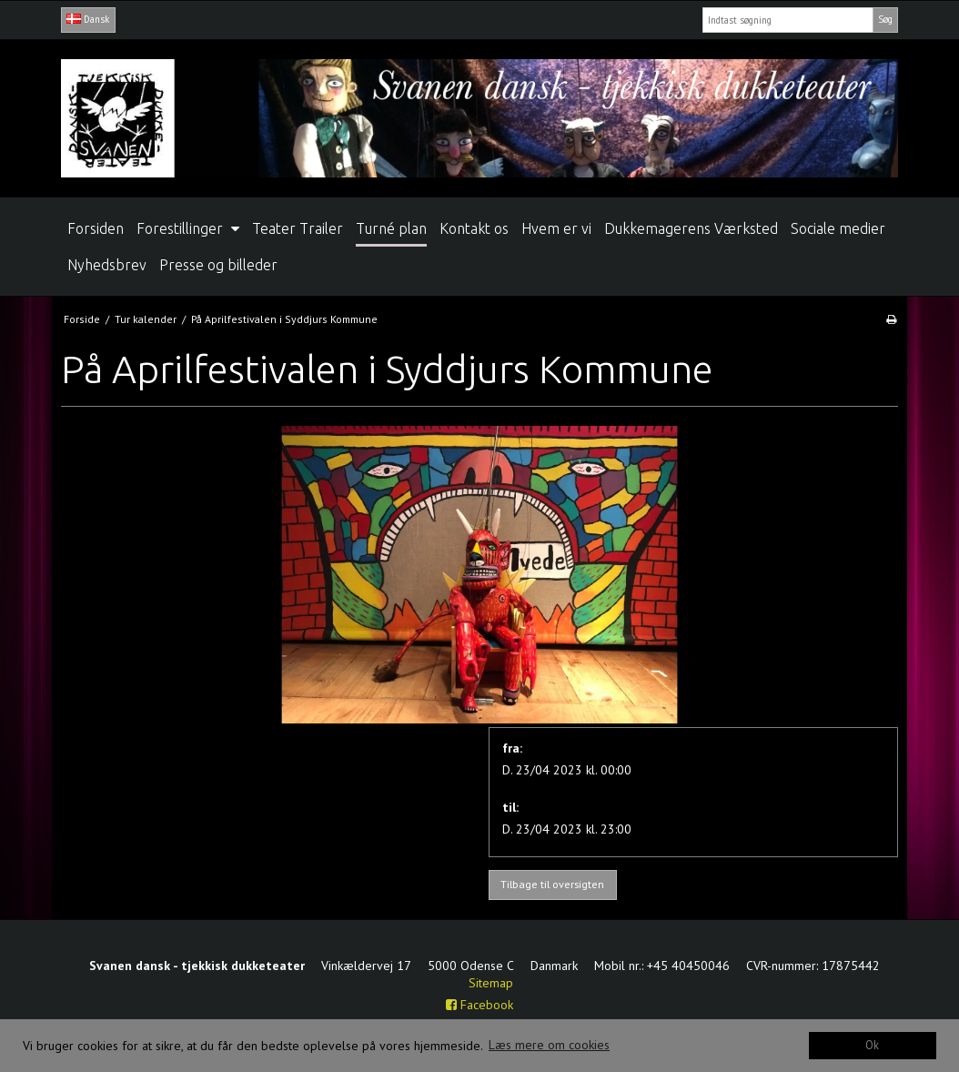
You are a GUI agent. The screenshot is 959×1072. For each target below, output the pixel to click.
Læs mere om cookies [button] (549, 1045)
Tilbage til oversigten (552, 884)
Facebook (479, 1004)
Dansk (87, 19)
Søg (885, 19)
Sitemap (491, 983)
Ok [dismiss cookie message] (872, 1044)
